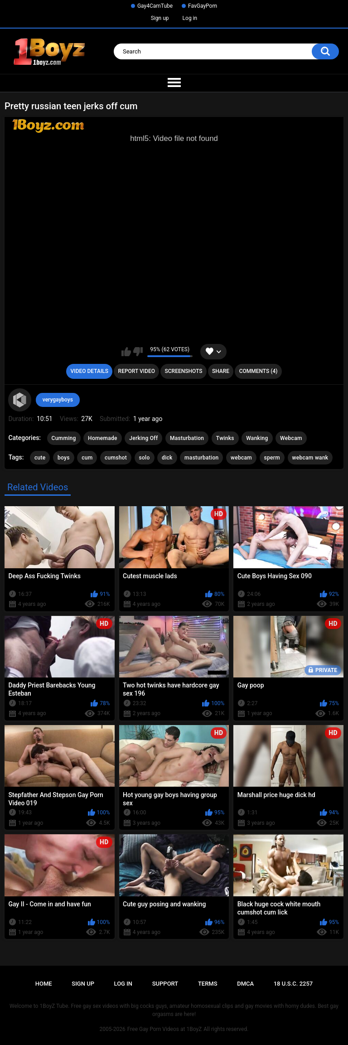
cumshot (116, 458)
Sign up (160, 18)
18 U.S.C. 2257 (293, 983)
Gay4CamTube (155, 6)
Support (165, 983)
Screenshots (184, 371)
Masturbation (187, 438)
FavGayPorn (202, 6)
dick (167, 458)
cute (40, 458)
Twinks (225, 438)
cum (87, 458)
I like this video (126, 351)
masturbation (201, 458)
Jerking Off (143, 438)
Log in (190, 18)
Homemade (102, 438)
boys (64, 458)
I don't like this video (138, 351)
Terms (208, 983)
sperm (272, 458)
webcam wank (310, 458)
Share (220, 371)
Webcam (291, 438)
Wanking (257, 438)
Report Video (136, 371)
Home (43, 983)
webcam (241, 458)
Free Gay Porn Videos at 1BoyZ (164, 1029)
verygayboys (58, 400)
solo (144, 458)
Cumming (64, 438)
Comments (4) (258, 371)
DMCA (245, 983)
